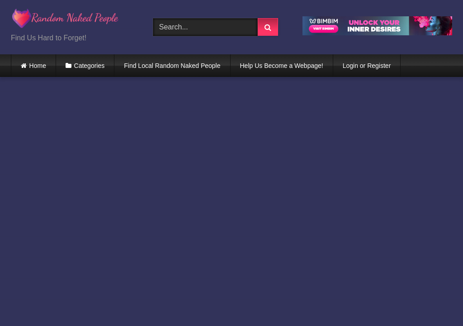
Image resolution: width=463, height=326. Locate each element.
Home (37, 65)
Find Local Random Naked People (172, 65)
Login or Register (367, 65)
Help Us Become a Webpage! (281, 65)
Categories (89, 65)
